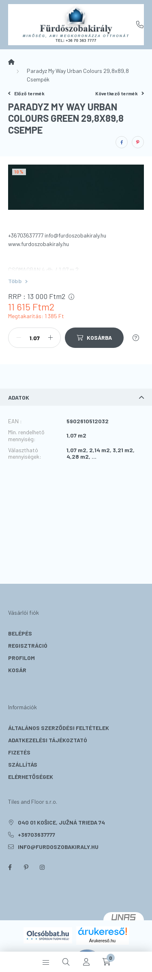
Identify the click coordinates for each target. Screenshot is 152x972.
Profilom (21, 657)
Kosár (17, 669)
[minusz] (19, 338)
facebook (10, 867)
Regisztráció (27, 645)
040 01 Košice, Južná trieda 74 (61, 822)
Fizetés (19, 752)
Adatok (18, 397)
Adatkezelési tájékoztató (47, 740)
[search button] (66, 962)
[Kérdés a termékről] (136, 338)
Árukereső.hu (102, 940)
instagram (42, 867)
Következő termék (119, 93)
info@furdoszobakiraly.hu (58, 846)
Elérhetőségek (30, 776)
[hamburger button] (46, 962)
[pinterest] (138, 142)
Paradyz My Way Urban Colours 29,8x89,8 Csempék (78, 75)
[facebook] (122, 142)
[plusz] (50, 338)
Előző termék (26, 93)
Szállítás (22, 764)
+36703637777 (140, 24)
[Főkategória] (11, 61)
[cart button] (106, 962)
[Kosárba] (94, 338)
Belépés (20, 633)
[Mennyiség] (34, 337)
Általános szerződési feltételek (58, 727)
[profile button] (86, 962)
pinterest (26, 867)
